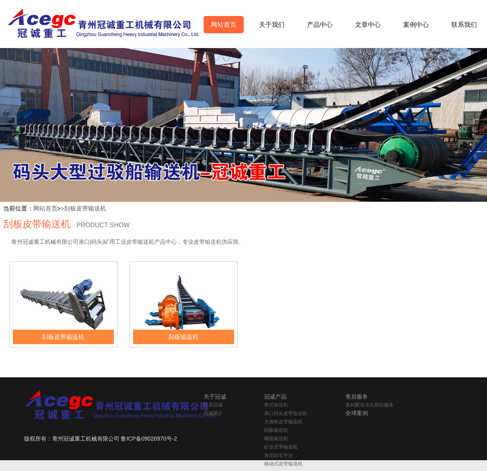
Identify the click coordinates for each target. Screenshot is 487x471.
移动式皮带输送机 (283, 464)
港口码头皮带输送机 (285, 413)
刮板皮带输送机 (85, 208)
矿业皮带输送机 (281, 447)
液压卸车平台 (278, 455)
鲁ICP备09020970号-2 (149, 438)
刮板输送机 (276, 430)
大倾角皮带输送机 (283, 422)
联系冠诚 (213, 405)
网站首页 (223, 24)
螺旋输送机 (276, 438)
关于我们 (272, 24)
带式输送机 (276, 405)
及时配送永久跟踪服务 (370, 405)
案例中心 (416, 24)
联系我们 (464, 24)
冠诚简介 (213, 413)
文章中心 (368, 24)
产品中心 (320, 24)
